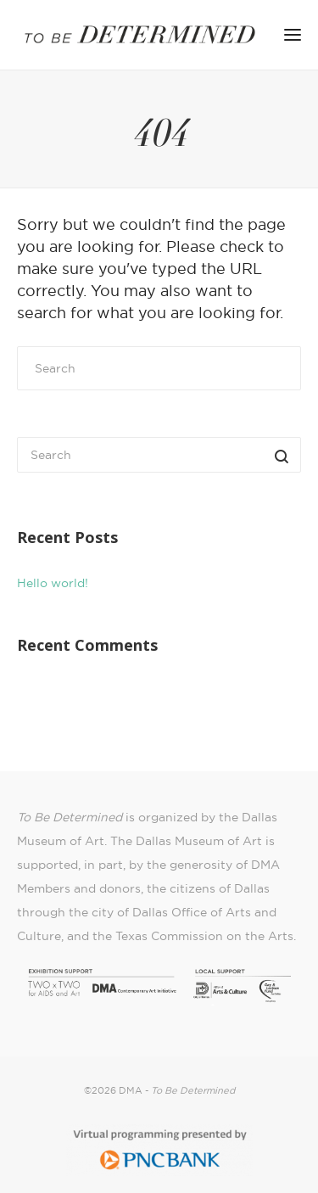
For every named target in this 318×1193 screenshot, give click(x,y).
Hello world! (52, 583)
